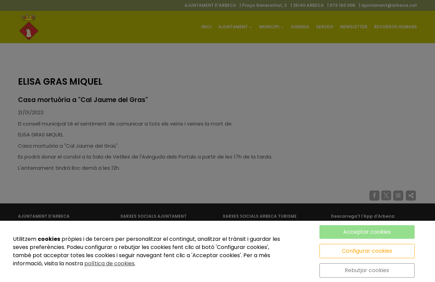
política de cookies (109, 263)
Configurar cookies (367, 251)
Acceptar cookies (367, 232)
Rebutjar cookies (367, 270)
